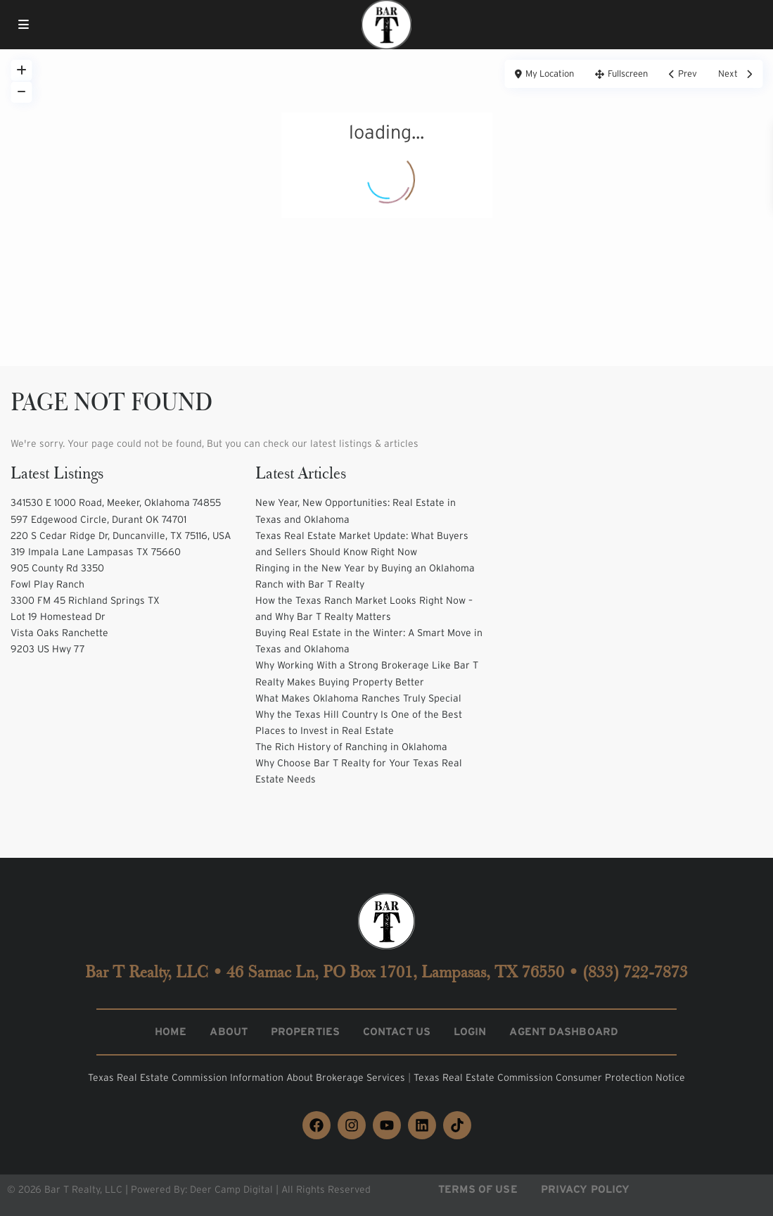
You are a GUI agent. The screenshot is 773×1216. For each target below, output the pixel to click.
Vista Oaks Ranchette (59, 632)
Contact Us (396, 1031)
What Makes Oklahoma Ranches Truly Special (358, 698)
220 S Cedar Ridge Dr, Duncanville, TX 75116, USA (121, 535)
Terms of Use (478, 1189)
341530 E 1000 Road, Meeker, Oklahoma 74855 (116, 502)
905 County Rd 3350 (57, 568)
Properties (305, 1031)
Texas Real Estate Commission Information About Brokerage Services (248, 1077)
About (229, 1031)
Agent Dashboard (563, 1031)
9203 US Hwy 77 (48, 648)
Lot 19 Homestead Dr (58, 616)
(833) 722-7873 (635, 971)
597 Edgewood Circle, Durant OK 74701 (98, 519)
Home (170, 1031)
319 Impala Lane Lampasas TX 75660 (96, 551)
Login (470, 1031)
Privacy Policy (585, 1189)
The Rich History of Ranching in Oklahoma (351, 746)
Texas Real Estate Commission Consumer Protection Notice (549, 1077)
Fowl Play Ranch (47, 584)
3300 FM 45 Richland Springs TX (85, 600)
